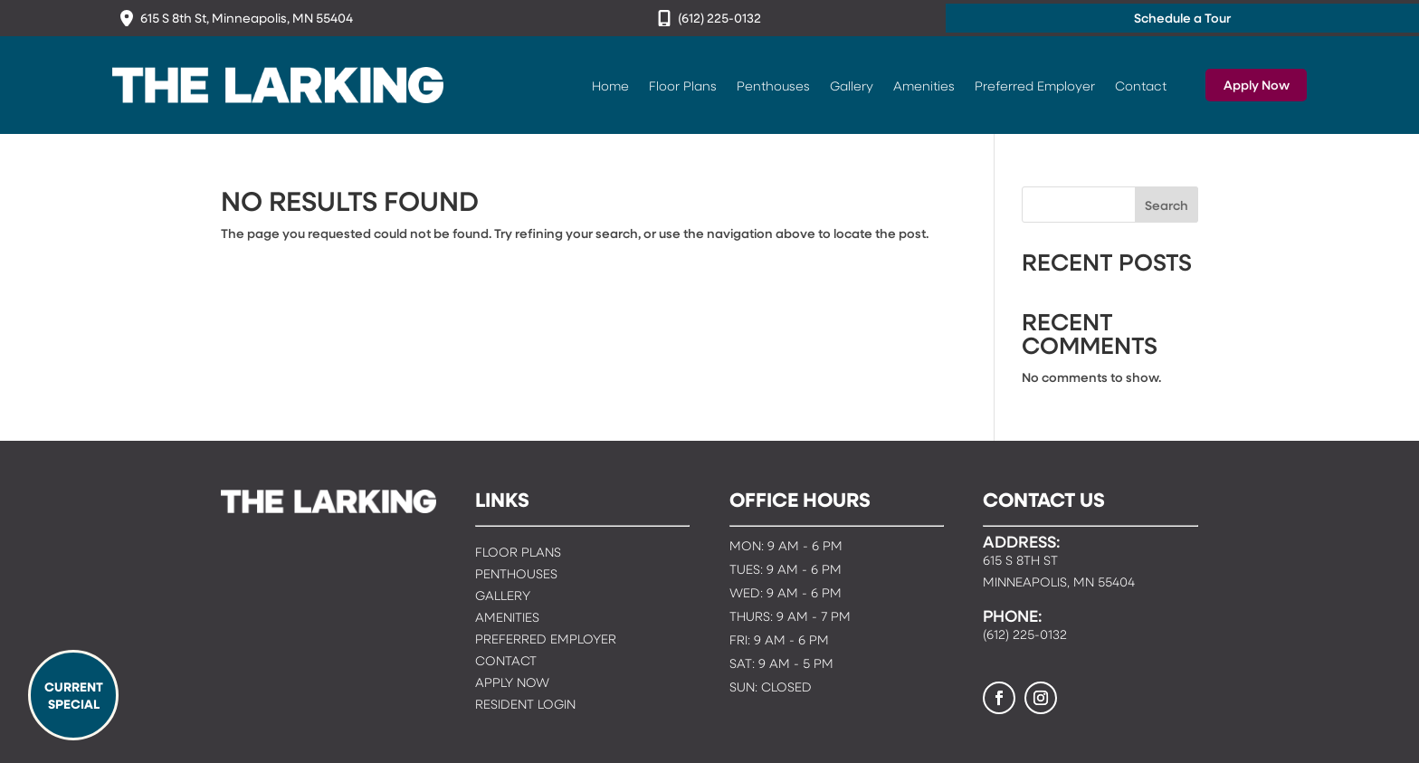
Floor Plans (683, 85)
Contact (1141, 85)
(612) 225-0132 (719, 17)
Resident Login (525, 705)
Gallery (851, 85)
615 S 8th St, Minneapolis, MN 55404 (246, 17)
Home (610, 85)
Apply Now (1257, 84)
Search (1166, 205)
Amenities (924, 85)
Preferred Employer (1035, 85)
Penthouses (773, 85)
